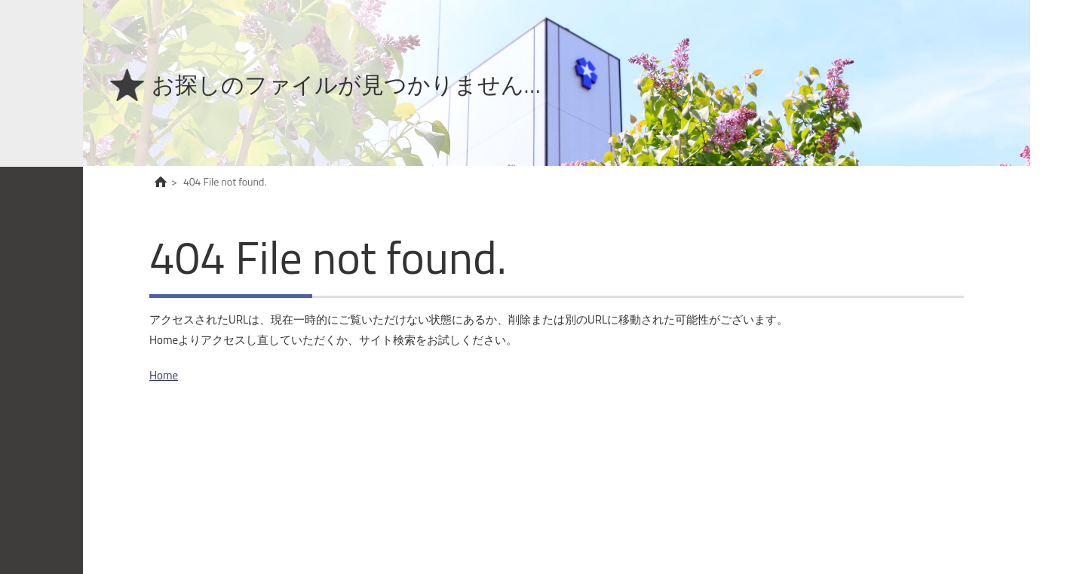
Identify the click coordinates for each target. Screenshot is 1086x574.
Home (163, 375)
